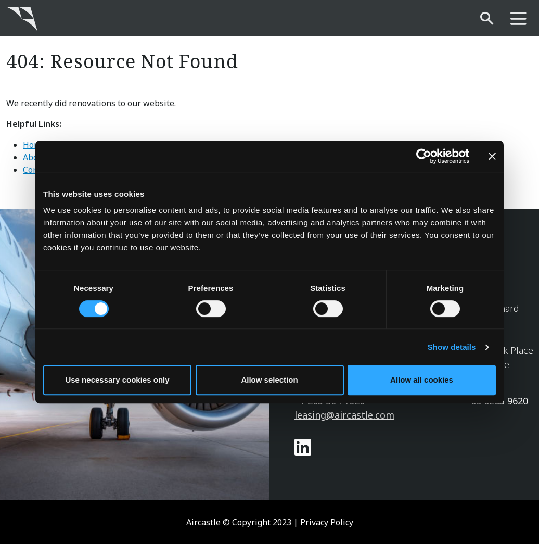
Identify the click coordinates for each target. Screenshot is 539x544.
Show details (452, 347)
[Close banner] (492, 156)
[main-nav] (518, 19)
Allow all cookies (421, 379)
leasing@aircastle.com (344, 415)
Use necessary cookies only (117, 379)
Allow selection (269, 379)
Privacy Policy (326, 522)
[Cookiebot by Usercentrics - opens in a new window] (423, 156)
